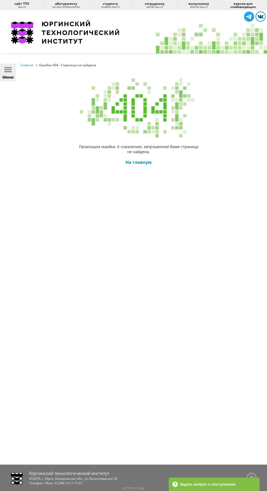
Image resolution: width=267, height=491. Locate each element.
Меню (8, 72)
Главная (26, 65)
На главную (138, 162)
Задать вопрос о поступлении (203, 484)
